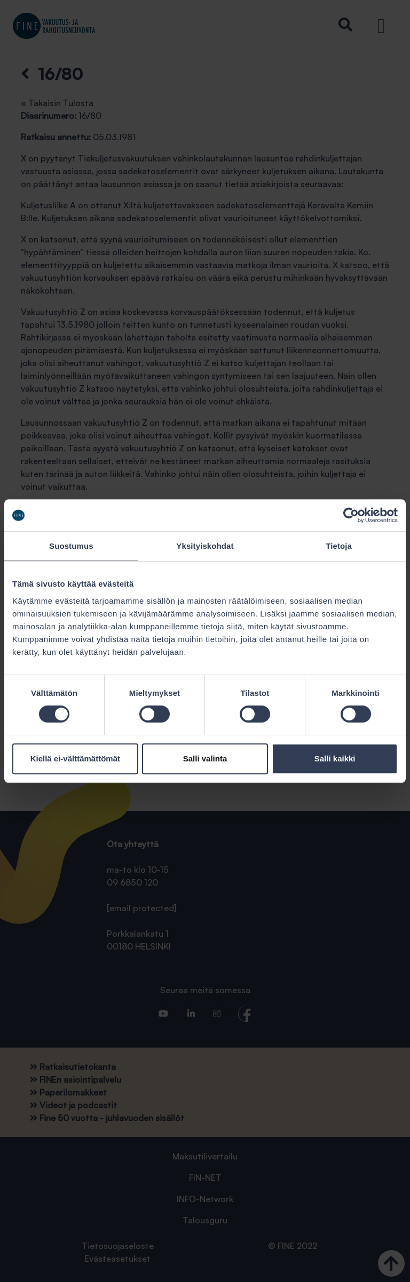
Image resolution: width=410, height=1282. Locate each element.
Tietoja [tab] (339, 545)
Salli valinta (205, 758)
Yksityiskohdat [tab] (204, 545)
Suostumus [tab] (71, 545)
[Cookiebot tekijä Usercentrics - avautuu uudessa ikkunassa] (351, 515)
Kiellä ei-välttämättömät (75, 758)
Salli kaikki (335, 758)
